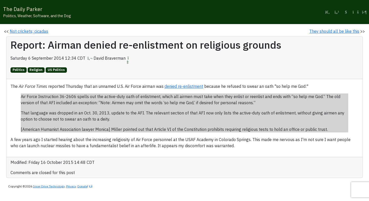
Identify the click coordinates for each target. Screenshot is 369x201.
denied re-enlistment (184, 86)
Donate (82, 186)
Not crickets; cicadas (29, 31)
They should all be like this (334, 31)
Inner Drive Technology (49, 186)
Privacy (71, 186)
